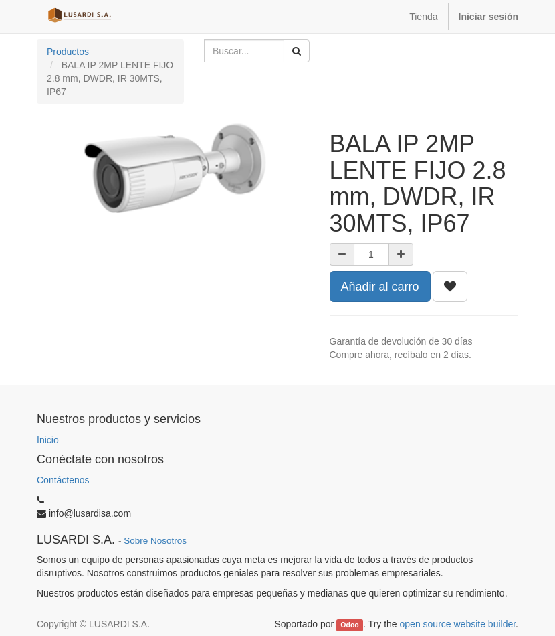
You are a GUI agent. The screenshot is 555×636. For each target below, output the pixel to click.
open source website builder (458, 624)
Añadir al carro (380, 286)
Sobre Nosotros (155, 541)
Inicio (48, 439)
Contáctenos (63, 480)
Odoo (349, 625)
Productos (68, 51)
